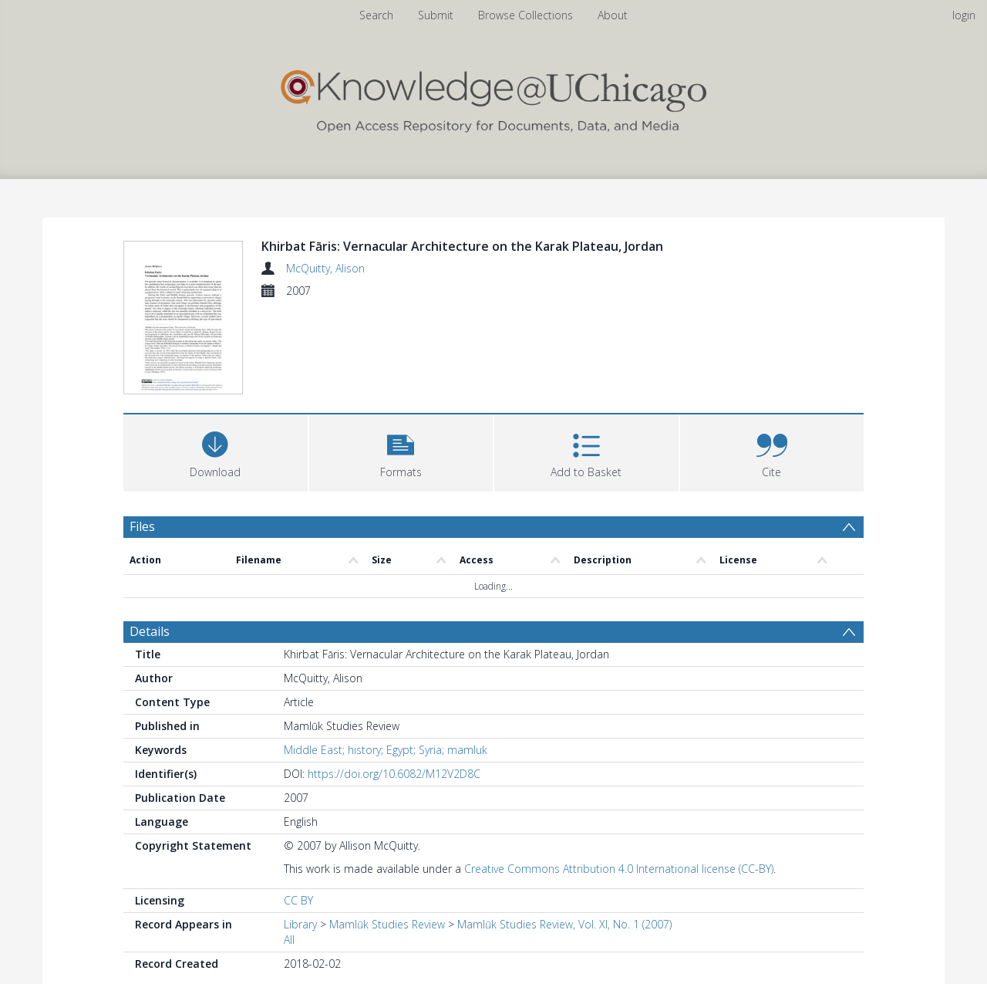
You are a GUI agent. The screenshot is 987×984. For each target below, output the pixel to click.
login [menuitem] (963, 15)
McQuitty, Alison (325, 268)
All (289, 942)
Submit (435, 15)
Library (300, 926)
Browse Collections (525, 15)
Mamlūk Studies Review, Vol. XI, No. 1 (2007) (564, 926)
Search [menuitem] (376, 15)
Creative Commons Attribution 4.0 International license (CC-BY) (618, 871)
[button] (401, 453)
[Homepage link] (493, 97)
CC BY (298, 902)
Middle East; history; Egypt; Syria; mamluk (385, 752)
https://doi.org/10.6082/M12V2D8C (394, 776)
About (613, 15)
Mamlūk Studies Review (387, 926)
